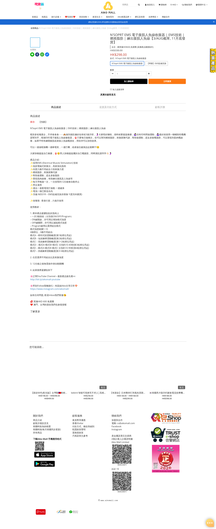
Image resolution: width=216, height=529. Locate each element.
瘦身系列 (110, 16)
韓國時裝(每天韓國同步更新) (47, 429)
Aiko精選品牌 (124, 16)
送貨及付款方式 (108, 107)
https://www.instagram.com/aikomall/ (49, 288)
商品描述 (56, 107)
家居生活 (97, 16)
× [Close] (214, 21)
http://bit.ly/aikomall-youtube (45, 279)
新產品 (35, 16)
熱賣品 (45, 16)
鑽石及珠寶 (140, 16)
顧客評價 (160, 107)
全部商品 (34, 28)
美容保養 (84, 16)
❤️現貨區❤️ (70, 16)
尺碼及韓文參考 (80, 435)
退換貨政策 (78, 432)
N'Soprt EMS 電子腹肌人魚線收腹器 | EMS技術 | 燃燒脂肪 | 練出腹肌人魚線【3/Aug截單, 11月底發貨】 (85, 28)
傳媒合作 (166, 16)
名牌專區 (153, 16)
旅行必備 (56, 16)
